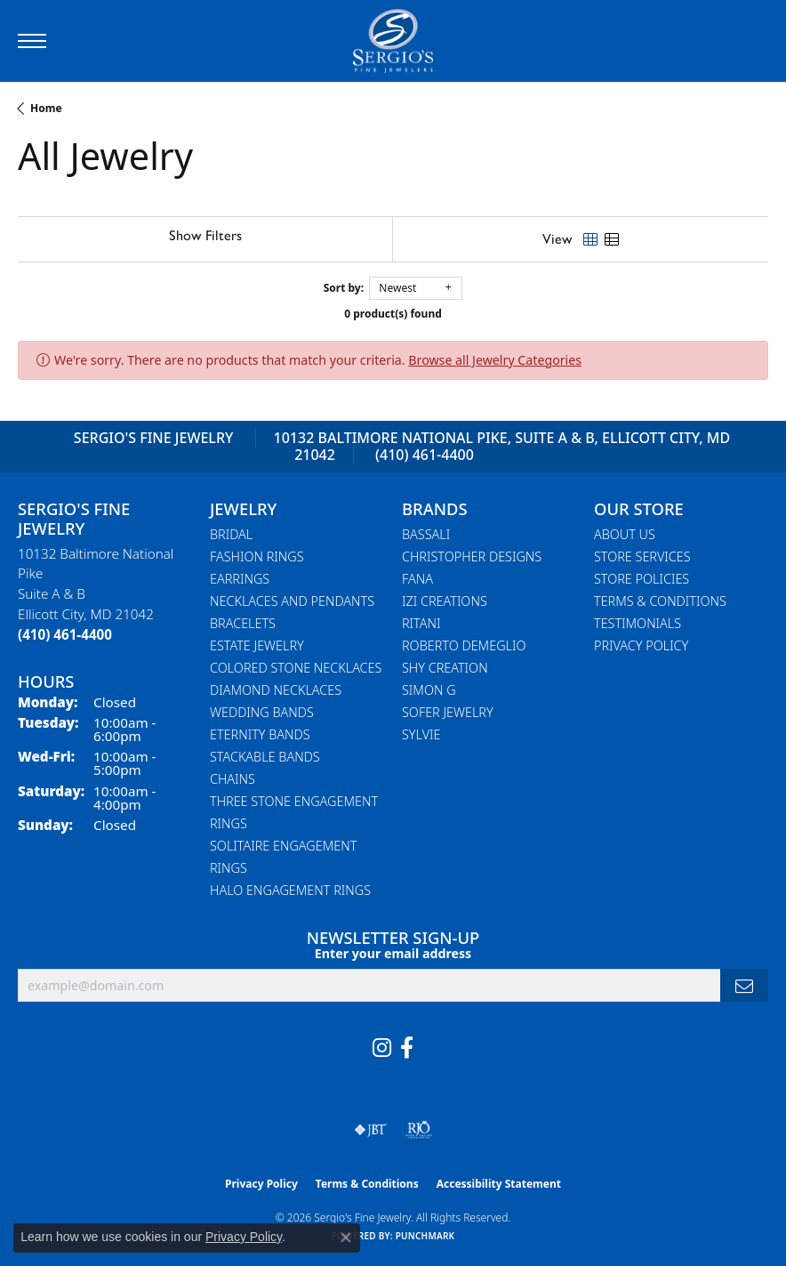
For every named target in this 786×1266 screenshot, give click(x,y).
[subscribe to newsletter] (744, 985)
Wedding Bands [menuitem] (262, 712)
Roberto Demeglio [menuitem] (463, 645)
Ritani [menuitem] (421, 623)
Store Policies (641, 578)
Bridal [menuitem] (231, 534)
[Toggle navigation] (32, 41)
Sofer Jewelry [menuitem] (447, 712)
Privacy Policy (641, 645)
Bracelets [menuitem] (243, 623)
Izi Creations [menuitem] (444, 601)
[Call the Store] (65, 634)
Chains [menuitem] (232, 778)
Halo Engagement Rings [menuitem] (290, 890)
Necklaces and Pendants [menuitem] (292, 601)
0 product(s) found (393, 313)
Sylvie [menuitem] (421, 734)
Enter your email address (393, 953)
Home (46, 108)
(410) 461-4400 (424, 454)
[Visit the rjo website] (418, 1130)
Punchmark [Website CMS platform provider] (425, 1236)
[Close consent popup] (346, 1237)
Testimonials (637, 623)
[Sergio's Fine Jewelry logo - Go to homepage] (393, 41)
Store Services (642, 556)
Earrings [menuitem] (239, 578)
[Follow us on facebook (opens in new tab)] (406, 1048)
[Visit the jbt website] (371, 1130)
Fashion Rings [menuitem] (257, 556)
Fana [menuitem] (417, 578)
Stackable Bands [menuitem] (265, 756)
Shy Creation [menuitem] (445, 667)
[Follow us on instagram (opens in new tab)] (382, 1048)
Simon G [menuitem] (429, 689)
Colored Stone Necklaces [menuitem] (295, 667)
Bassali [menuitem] (426, 534)
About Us (624, 534)
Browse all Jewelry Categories (494, 359)
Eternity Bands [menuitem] (260, 734)
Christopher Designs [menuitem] (471, 556)
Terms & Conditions (660, 601)
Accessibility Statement (499, 1183)
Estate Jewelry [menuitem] (257, 645)
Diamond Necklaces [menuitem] (275, 689)
